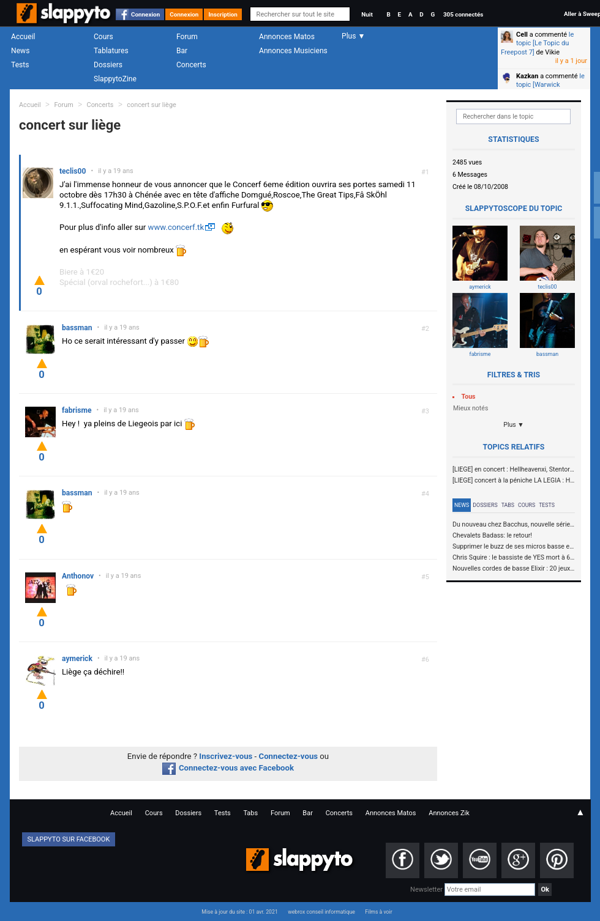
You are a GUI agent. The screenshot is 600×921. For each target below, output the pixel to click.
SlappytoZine (115, 79)
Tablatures (111, 50)
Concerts (191, 65)
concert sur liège (151, 105)
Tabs (507, 505)
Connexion (145, 14)
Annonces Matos (287, 36)
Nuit (366, 14)
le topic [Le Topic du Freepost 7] (537, 43)
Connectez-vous (288, 756)
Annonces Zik (449, 813)
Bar (181, 50)
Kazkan (527, 76)
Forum (187, 36)
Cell (522, 35)
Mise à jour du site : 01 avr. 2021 (239, 912)
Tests (20, 65)
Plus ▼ (513, 425)
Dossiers (108, 65)
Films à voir (378, 912)
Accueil (23, 36)
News (20, 50)
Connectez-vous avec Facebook (228, 767)
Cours (103, 36)
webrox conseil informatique (321, 912)
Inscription (223, 14)
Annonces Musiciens (293, 50)
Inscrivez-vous (225, 756)
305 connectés (463, 14)
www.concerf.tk (176, 227)
